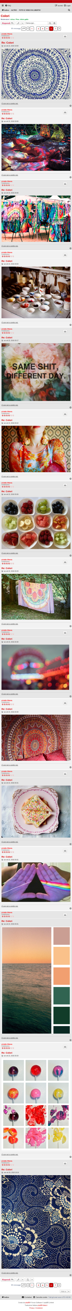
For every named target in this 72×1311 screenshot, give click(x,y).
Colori (5, 16)
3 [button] (38, 28)
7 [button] (55, 28)
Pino (17, 19)
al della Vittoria (7, 34)
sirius (12, 19)
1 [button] (31, 28)
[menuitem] (8, 5)
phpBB (27, 1302)
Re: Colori (8, 42)
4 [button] (42, 28)
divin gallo (24, 19)
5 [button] (46, 28)
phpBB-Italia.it (42, 1305)
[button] (23, 28)
